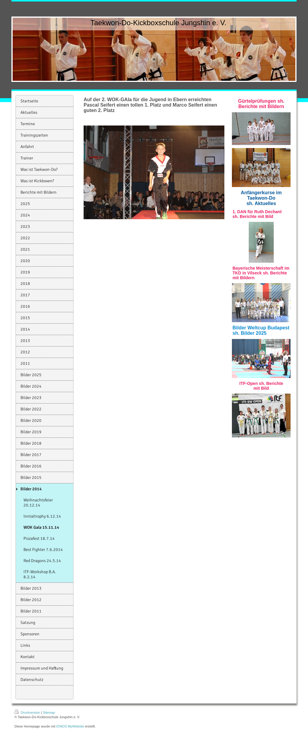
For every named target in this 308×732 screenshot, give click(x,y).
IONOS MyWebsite (70, 726)
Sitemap (49, 712)
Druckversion (27, 712)
